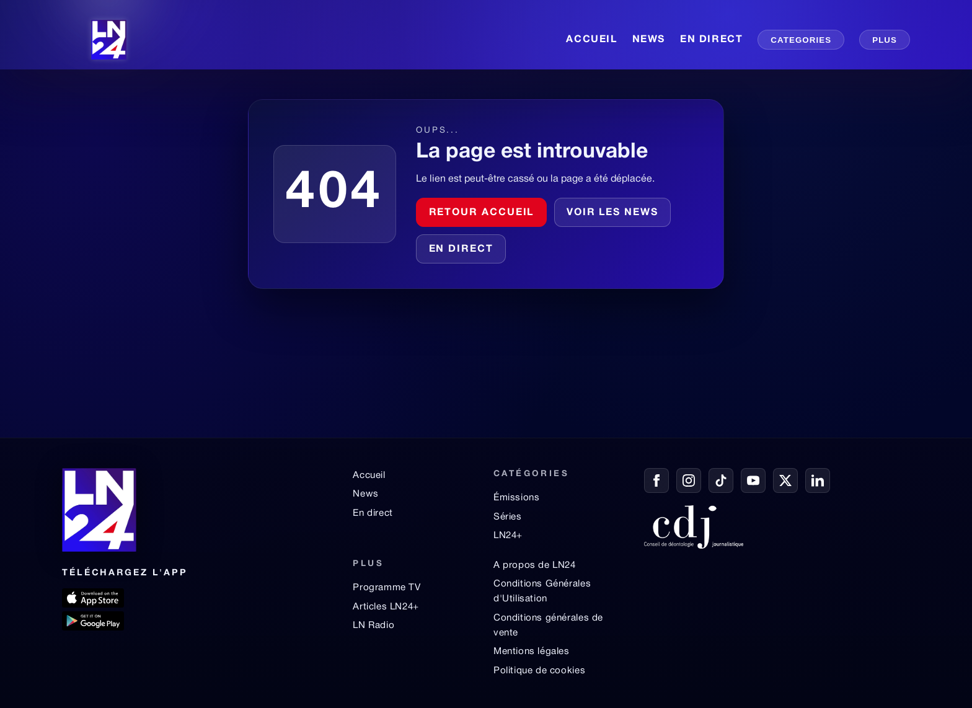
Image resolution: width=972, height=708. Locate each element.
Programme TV (386, 587)
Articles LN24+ (386, 607)
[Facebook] (656, 480)
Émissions (516, 497)
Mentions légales (531, 651)
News (365, 494)
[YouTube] (753, 480)
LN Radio (373, 625)
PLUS (884, 40)
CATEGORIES (801, 40)
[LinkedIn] (817, 480)
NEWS (648, 39)
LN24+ (508, 535)
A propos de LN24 (534, 565)
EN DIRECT (711, 39)
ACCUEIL (591, 39)
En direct (461, 249)
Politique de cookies (539, 670)
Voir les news (612, 212)
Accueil (369, 475)
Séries (507, 517)
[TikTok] (721, 480)
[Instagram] (688, 480)
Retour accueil (481, 212)
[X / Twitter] (785, 480)
